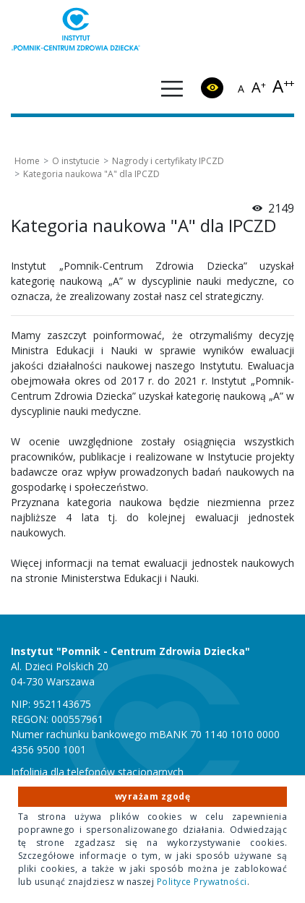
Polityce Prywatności (202, 882)
